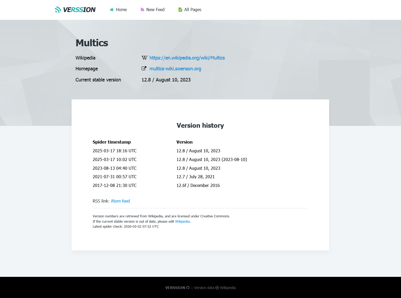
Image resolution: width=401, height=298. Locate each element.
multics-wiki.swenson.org (175, 68)
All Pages (192, 9)
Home (121, 9)
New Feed (155, 9)
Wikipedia (182, 221)
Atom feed (120, 201)
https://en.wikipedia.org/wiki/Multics (187, 57)
